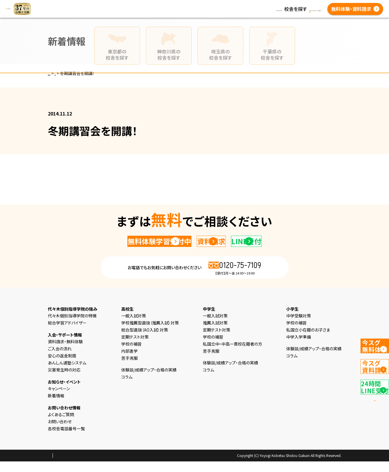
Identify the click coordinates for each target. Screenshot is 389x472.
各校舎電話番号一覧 (242, 12)
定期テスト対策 (135, 347)
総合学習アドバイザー (67, 333)
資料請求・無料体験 (65, 352)
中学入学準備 (298, 347)
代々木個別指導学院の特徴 (72, 326)
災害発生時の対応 (64, 380)
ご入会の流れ (60, 359)
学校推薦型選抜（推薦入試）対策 (150, 333)
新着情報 (262, 5)
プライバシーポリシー (66, 466)
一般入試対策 (133, 326)
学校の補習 (131, 354)
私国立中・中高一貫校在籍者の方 (232, 354)
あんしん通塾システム (67, 373)
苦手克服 (129, 368)
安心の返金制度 (62, 366)
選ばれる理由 (151, 5)
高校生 (214, 5)
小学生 (177, 5)
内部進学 (129, 361)
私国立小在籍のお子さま (308, 340)
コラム (283, 5)
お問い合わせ (60, 432)
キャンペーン (59, 399)
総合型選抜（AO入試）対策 (144, 340)
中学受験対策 (298, 326)
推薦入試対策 (215, 333)
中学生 (195, 5)
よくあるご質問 (201, 12)
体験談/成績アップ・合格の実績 (150, 12)
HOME (126, 5)
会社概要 (97, 466)
